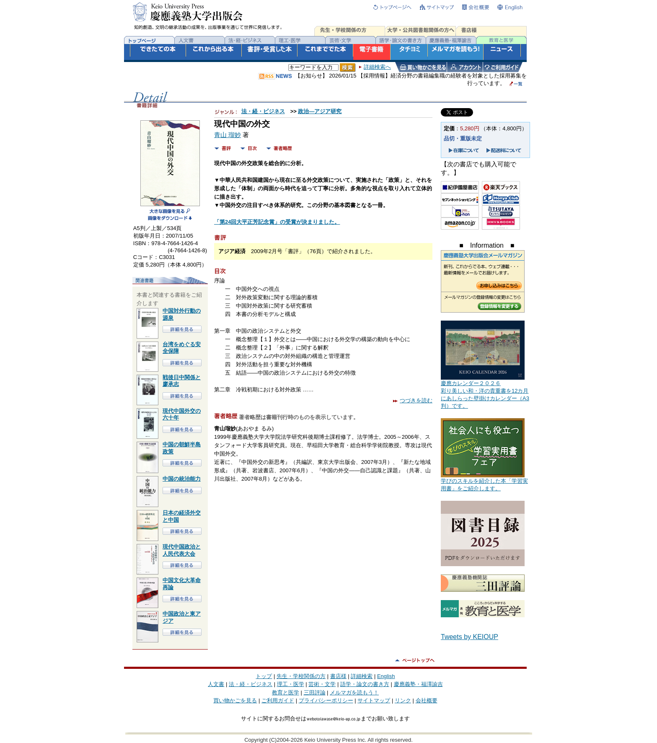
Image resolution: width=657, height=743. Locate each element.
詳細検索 (361, 676)
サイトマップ (373, 700)
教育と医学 (285, 692)
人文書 (216, 684)
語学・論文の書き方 (364, 684)
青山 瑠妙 (227, 135)
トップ (264, 676)
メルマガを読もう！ (354, 692)
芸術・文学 (322, 684)
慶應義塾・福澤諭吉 (418, 684)
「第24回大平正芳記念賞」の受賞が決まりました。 (277, 222)
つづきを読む (412, 400)
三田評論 (315, 692)
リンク (403, 700)
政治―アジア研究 (319, 111)
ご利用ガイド (277, 700)
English (386, 676)
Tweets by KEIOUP (469, 636)
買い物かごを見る (235, 700)
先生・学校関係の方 (301, 676)
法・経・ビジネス (263, 111)
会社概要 (426, 700)
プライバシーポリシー (326, 700)
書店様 (338, 676)
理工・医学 (290, 684)
